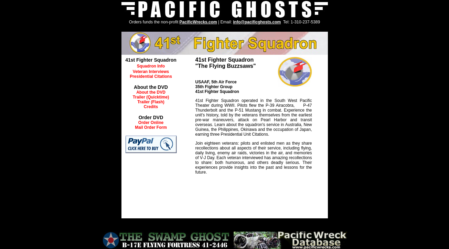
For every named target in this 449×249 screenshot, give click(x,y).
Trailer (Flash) (150, 102)
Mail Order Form (151, 127)
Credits (151, 106)
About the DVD (150, 92)
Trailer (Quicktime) (151, 97)
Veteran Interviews (151, 71)
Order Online (150, 122)
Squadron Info (151, 66)
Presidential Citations (151, 76)
